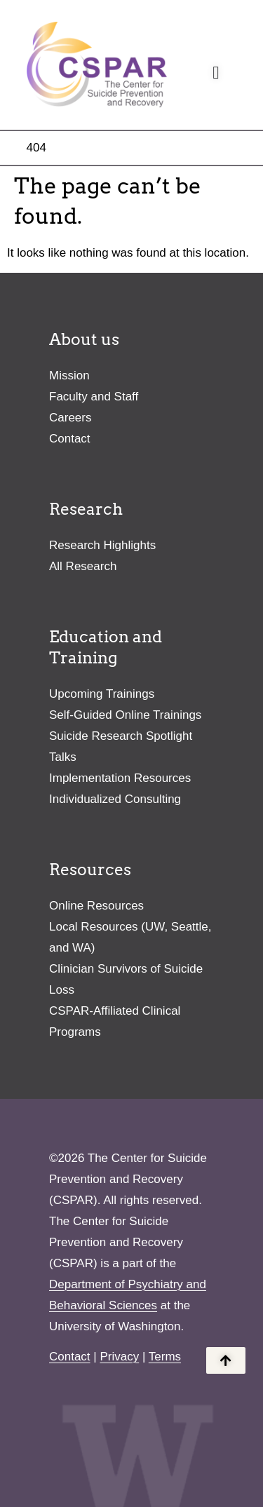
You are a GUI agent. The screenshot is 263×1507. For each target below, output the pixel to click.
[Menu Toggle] (216, 72)
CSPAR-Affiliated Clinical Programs (114, 1021)
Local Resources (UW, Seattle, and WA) (130, 937)
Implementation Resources (120, 778)
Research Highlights (102, 545)
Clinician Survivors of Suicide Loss (126, 979)
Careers (70, 417)
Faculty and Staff (93, 396)
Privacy (119, 1356)
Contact (69, 438)
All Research (82, 566)
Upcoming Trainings (101, 694)
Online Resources (96, 905)
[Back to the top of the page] (225, 1360)
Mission (69, 375)
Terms (165, 1356)
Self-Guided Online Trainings (125, 715)
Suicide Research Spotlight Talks (120, 746)
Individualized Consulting (115, 799)
